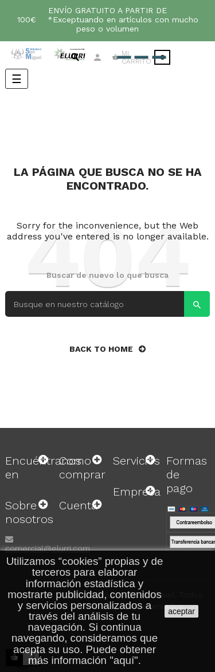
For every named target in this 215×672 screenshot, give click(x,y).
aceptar (181, 611)
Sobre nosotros (29, 512)
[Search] (107, 304)
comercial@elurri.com (47, 548)
